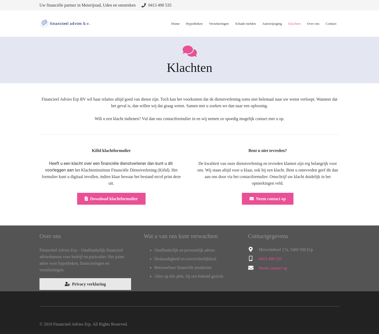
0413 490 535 (159, 5)
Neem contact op (273, 268)
